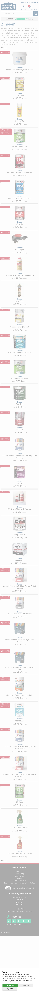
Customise (25, 985)
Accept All (10, 985)
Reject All (10, 989)
